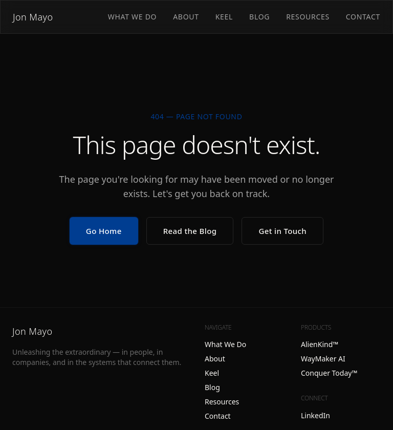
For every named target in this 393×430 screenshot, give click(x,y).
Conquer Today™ (329, 373)
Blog (259, 17)
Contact (363, 17)
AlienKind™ (319, 344)
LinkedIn (315, 415)
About (186, 17)
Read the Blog (190, 231)
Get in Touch (282, 231)
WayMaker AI (323, 358)
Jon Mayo (33, 17)
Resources (308, 17)
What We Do (132, 17)
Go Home (104, 231)
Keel (224, 17)
